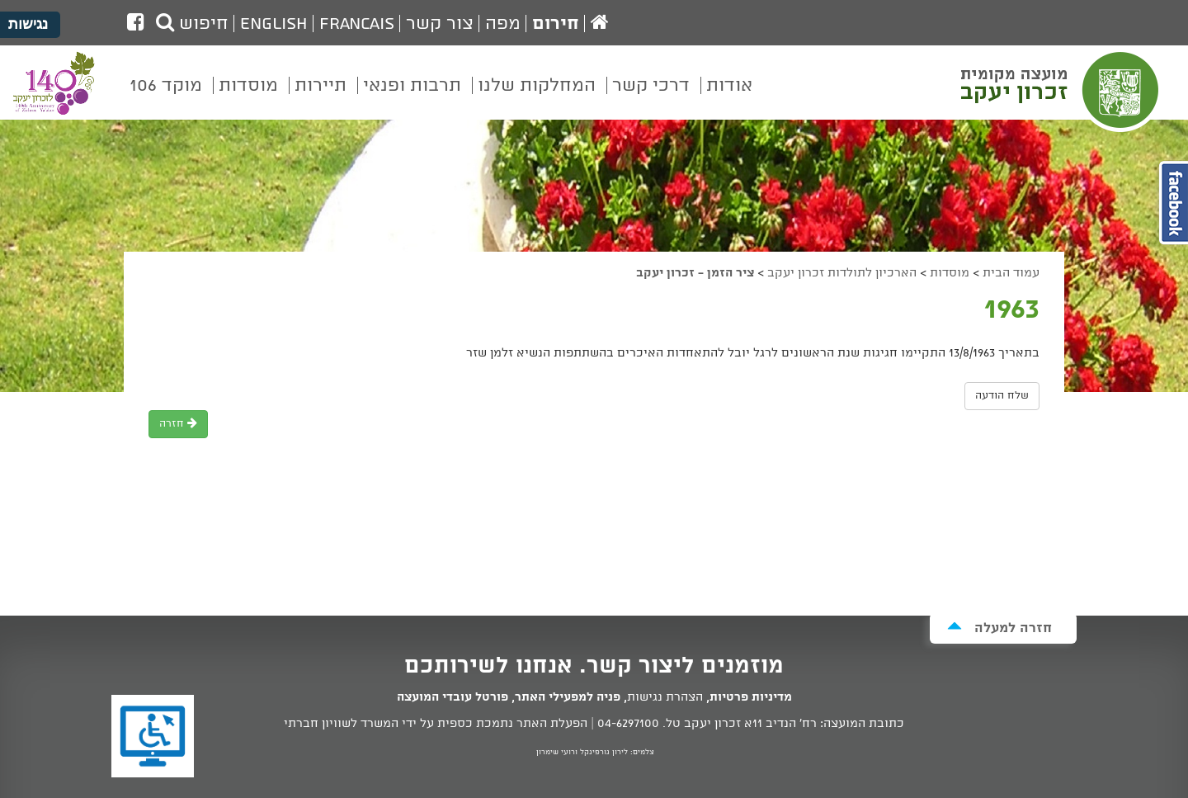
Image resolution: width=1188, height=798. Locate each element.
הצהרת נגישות (665, 697)
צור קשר (440, 23)
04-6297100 (628, 723)
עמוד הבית (1011, 273)
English (274, 23)
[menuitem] (729, 97)
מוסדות (949, 273)
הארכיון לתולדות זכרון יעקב (842, 273)
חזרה (178, 424)
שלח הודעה (1002, 396)
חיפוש (192, 23)
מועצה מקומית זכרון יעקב (1061, 90)
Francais (356, 23)
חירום (555, 23)
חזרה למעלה (999, 627)
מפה (503, 23)
